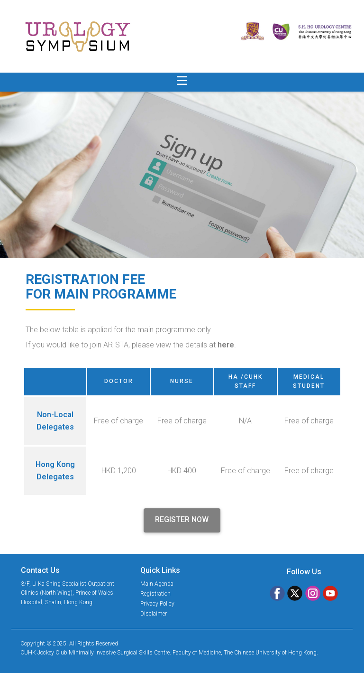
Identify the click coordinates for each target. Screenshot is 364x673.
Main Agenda (156, 583)
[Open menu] (182, 81)
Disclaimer (153, 613)
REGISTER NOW (182, 519)
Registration (155, 593)
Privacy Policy (157, 603)
